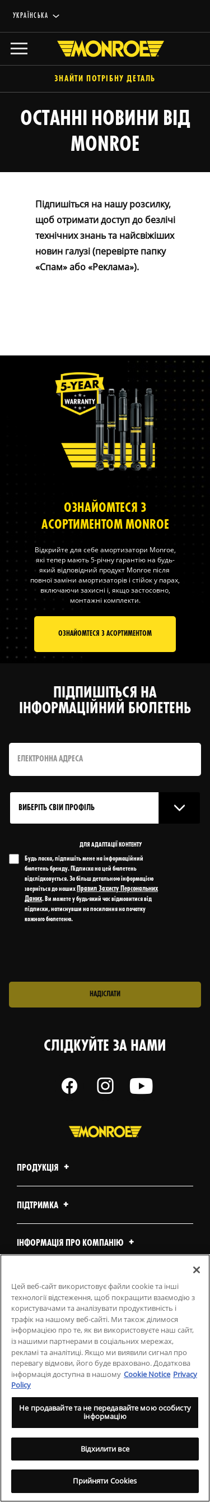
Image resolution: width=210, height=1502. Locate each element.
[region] (105, 1378)
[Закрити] (196, 1270)
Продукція (44, 1168)
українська (30, 16)
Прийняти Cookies (105, 1481)
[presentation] (102, 953)
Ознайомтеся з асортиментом (105, 633)
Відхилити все (105, 1449)
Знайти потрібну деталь (105, 79)
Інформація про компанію (77, 1243)
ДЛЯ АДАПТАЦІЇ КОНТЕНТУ (111, 845)
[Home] (105, 48)
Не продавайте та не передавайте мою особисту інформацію (105, 1412)
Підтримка (44, 1205)
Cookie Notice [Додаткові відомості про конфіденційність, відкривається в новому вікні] (147, 1374)
